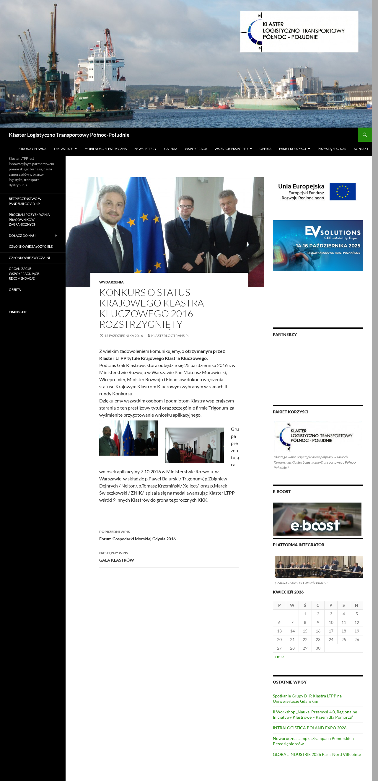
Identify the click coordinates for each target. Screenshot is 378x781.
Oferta (265, 149)
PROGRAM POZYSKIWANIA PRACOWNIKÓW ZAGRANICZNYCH (29, 219)
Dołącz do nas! (22, 235)
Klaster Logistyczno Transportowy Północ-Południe (69, 134)
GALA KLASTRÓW (169, 556)
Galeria (170, 149)
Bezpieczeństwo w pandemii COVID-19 (25, 201)
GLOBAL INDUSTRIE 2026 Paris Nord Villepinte (317, 754)
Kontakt (361, 149)
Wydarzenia (111, 282)
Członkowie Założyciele (31, 246)
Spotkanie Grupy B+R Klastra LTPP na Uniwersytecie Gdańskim (307, 698)
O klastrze (63, 149)
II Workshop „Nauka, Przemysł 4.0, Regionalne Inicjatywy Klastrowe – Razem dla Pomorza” (315, 714)
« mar (279, 656)
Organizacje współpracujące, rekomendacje (24, 273)
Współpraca (196, 149)
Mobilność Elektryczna (105, 149)
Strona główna (32, 149)
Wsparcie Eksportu (231, 149)
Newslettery (145, 149)
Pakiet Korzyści (292, 149)
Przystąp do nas (332, 149)
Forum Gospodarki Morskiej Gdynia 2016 (169, 534)
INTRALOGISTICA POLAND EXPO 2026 (309, 727)
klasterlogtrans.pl (170, 335)
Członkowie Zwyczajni (29, 258)
